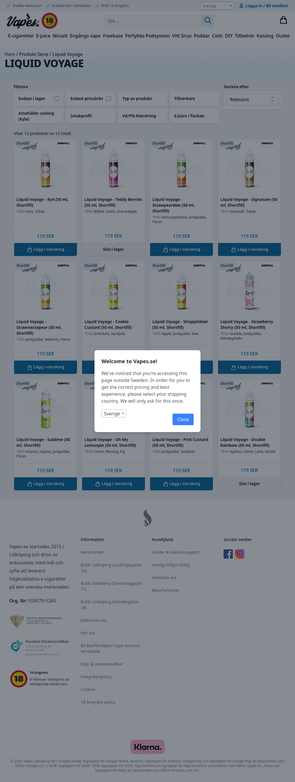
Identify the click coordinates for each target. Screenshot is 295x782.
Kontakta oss (164, 577)
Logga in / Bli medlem (266, 5)
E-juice (43, 36)
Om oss (88, 633)
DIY (229, 36)
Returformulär (165, 590)
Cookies (88, 689)
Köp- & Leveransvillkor (102, 664)
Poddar (202, 36)
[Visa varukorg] (283, 20)
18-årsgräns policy (98, 702)
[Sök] (208, 21)
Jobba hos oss (94, 620)
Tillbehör (244, 36)
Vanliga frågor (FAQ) (171, 565)
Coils (217, 36)
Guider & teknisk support (176, 552)
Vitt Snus (182, 36)
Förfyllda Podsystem (147, 36)
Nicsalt (60, 36)
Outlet (283, 36)
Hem (10, 54)
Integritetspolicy (96, 676)
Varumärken (92, 552)
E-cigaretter (21, 36)
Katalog (265, 36)
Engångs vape (85, 36)
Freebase (113, 36)
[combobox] (217, 6)
